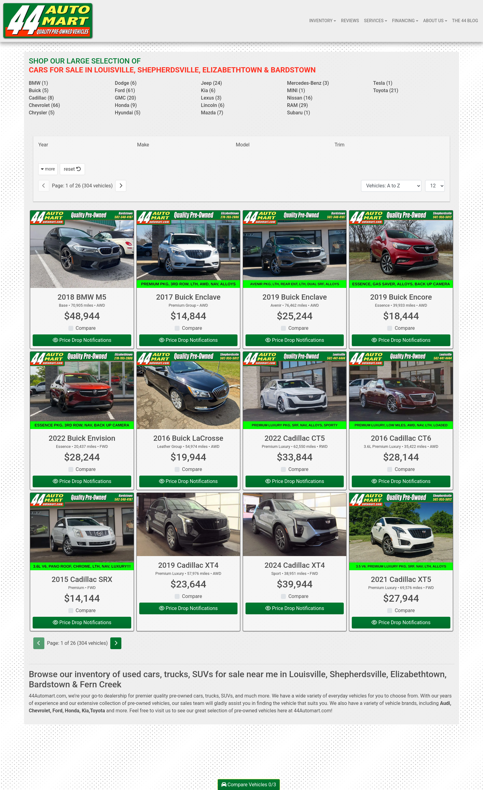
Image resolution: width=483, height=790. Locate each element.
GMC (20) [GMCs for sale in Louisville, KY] (125, 98)
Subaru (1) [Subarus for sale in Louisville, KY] (298, 113)
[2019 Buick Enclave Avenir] (294, 249)
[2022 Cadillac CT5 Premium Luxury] (294, 390)
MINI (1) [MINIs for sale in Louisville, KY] (296, 90)
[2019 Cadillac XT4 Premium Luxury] (188, 524)
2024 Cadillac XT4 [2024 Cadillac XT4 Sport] (295, 565)
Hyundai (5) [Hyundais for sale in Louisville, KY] (127, 113)
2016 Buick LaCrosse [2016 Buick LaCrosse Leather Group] (188, 438)
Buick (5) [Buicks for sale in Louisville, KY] (38, 90)
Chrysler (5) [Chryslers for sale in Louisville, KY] (42, 113)
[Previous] (43, 186)
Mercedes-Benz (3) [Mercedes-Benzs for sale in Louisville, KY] (308, 83)
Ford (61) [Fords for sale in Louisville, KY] (125, 90)
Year (43, 145)
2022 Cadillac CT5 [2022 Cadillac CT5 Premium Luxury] (295, 438)
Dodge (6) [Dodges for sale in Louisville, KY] (125, 83)
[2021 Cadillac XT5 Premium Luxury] (401, 531)
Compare (86, 328)
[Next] (120, 186)
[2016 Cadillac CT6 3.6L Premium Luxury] (401, 390)
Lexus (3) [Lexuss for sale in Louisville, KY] (211, 98)
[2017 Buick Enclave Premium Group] (188, 249)
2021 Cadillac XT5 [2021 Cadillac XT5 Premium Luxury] (401, 579)
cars (198, 696)
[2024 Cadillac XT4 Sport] (294, 524)
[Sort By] (391, 186)
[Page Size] (435, 186)
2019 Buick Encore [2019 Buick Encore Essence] (401, 297)
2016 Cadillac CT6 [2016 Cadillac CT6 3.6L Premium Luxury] (401, 438)
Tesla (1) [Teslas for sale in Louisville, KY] (382, 83)
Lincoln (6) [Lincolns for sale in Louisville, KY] (212, 105)
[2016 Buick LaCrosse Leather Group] (188, 390)
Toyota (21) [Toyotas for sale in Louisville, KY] (385, 90)
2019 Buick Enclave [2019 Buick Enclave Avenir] (294, 297)
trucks (212, 696)
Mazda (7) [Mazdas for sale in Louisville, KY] (212, 113)
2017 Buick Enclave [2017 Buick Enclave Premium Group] (188, 297)
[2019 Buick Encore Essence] (401, 249)
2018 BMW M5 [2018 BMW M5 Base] (82, 297)
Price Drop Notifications (82, 340)
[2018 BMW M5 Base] (81, 249)
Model (243, 145)
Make (143, 145)
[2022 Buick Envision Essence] (81, 390)
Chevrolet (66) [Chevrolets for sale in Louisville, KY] (44, 105)
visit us (163, 711)
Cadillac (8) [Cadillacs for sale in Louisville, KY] (41, 98)
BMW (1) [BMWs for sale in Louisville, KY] (38, 83)
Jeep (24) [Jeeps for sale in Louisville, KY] (211, 83)
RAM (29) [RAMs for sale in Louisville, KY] (297, 105)
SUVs (227, 696)
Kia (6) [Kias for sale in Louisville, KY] (208, 90)
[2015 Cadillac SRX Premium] (81, 531)
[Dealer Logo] (47, 20)
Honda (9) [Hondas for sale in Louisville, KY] (126, 105)
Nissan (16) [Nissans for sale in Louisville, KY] (300, 98)
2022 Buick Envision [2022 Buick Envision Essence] (82, 438)
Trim (339, 145)
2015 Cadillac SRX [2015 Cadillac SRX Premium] (81, 579)
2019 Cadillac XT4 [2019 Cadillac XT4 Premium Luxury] (188, 565)
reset (72, 169)
